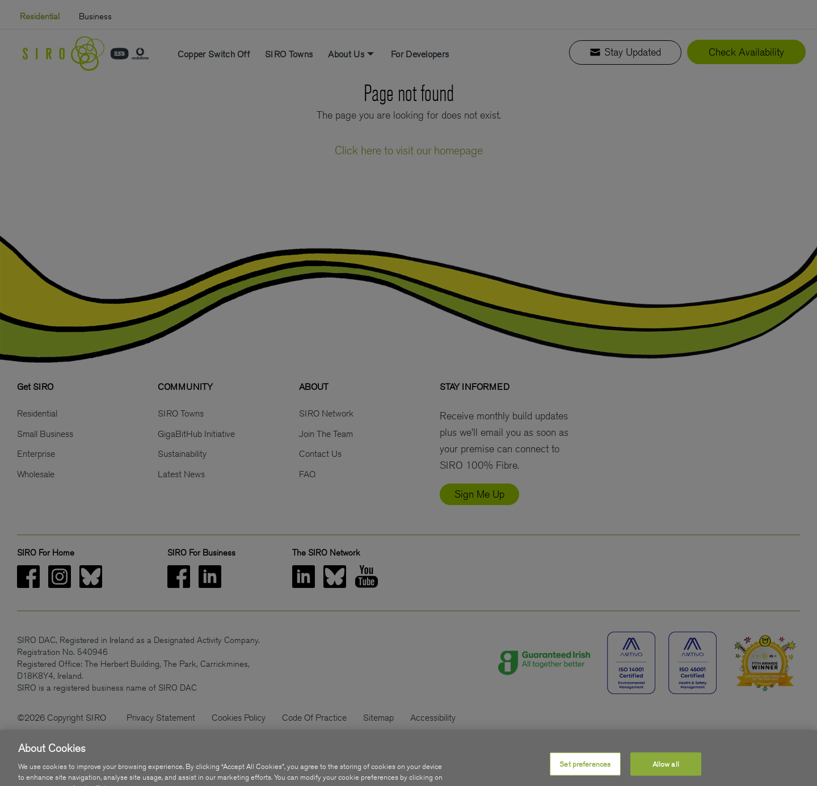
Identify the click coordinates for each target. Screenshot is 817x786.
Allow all (665, 772)
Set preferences (584, 772)
